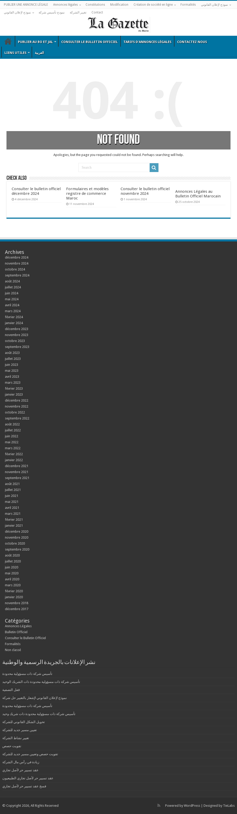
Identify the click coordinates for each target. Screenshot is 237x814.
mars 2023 (12, 382)
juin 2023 (11, 365)
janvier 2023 (14, 394)
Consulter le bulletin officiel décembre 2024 (36, 191)
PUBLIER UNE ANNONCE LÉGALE (26, 4)
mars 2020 (12, 585)
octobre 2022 (15, 412)
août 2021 (12, 484)
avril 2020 (12, 579)
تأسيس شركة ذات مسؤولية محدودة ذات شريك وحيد (38, 714)
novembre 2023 (16, 335)
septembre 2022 (17, 418)
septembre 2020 (17, 549)
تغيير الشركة (78, 12)
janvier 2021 (14, 525)
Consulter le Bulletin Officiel (89, 42)
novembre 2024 (16, 263)
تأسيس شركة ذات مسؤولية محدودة (27, 674)
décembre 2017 (16, 609)
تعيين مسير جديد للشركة (19, 730)
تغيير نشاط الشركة (15, 738)
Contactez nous (192, 42)
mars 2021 (12, 514)
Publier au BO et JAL (35, 42)
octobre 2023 (15, 341)
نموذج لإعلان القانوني (214, 4)
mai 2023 (11, 371)
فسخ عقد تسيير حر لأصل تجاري (24, 786)
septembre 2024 (17, 275)
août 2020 (12, 555)
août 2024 (12, 281)
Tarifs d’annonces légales (147, 42)
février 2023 (14, 388)
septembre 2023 (17, 347)
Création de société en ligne (153, 4)
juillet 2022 (13, 430)
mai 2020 (11, 573)
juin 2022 (11, 436)
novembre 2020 (16, 537)
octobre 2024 (15, 269)
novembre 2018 (16, 603)
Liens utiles (15, 53)
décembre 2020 (16, 531)
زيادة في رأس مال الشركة (20, 762)
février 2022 (14, 454)
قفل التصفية (11, 690)
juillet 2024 (13, 287)
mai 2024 (11, 299)
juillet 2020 (13, 561)
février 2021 (14, 520)
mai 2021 (11, 502)
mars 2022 (12, 448)
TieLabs (229, 806)
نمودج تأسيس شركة (52, 12)
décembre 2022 (16, 400)
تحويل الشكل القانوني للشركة (23, 722)
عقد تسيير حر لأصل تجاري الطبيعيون (27, 778)
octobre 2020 (15, 543)
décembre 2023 (16, 329)
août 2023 (12, 353)
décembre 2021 (16, 466)
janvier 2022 (14, 460)
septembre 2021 (17, 478)
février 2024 (14, 317)
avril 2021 (12, 508)
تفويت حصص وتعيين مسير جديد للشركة (30, 754)
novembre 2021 (16, 472)
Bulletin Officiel (8, 41)
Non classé (13, 650)
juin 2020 (11, 567)
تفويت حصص (11, 746)
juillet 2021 (13, 490)
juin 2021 (11, 496)
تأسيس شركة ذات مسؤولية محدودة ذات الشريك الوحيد (41, 682)
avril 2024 (12, 305)
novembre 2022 (16, 406)
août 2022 (12, 424)
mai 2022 (11, 442)
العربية (39, 53)
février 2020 (14, 591)
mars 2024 (12, 311)
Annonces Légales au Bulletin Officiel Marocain (198, 193)
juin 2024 (11, 293)
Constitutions (95, 4)
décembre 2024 (16, 257)
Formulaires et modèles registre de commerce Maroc (87, 194)
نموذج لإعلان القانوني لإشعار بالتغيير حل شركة (34, 698)
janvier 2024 (14, 323)
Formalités (188, 4)
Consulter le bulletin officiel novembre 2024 (145, 191)
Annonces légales (65, 4)
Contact (97, 12)
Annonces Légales (18, 626)
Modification (119, 4)
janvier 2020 (14, 597)
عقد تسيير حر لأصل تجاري (20, 770)
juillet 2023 (13, 359)
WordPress (192, 806)
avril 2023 (12, 377)
